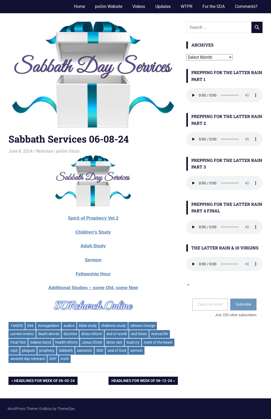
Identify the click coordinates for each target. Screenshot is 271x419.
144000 (16, 326)
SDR (99, 350)
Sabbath (66, 350)
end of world (116, 334)
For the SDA (213, 6)
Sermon (93, 259)
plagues (28, 350)
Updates (163, 6)
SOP (52, 359)
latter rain (114, 342)
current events (22, 334)
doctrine (70, 334)
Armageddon (48, 326)
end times (139, 334)
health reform (66, 342)
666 (30, 326)
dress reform (91, 334)
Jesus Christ (92, 342)
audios (69, 326)
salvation (84, 350)
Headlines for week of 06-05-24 (44, 381)
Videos (138, 6)
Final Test (18, 342)
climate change (142, 326)
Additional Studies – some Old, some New (93, 287)
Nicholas (44, 151)
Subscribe (237, 305)
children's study (113, 326)
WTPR (186, 6)
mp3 (14, 350)
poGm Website (108, 6)
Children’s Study (93, 232)
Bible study (88, 326)
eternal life (159, 334)
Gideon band (40, 342)
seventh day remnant (27, 359)
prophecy (47, 350)
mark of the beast (158, 342)
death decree (48, 334)
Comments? (246, 6)
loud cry (133, 342)
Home (79, 6)
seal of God (116, 350)
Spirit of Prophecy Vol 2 (93, 218)
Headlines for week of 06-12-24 (141, 381)
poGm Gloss (67, 151)
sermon (136, 350)
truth (65, 359)
